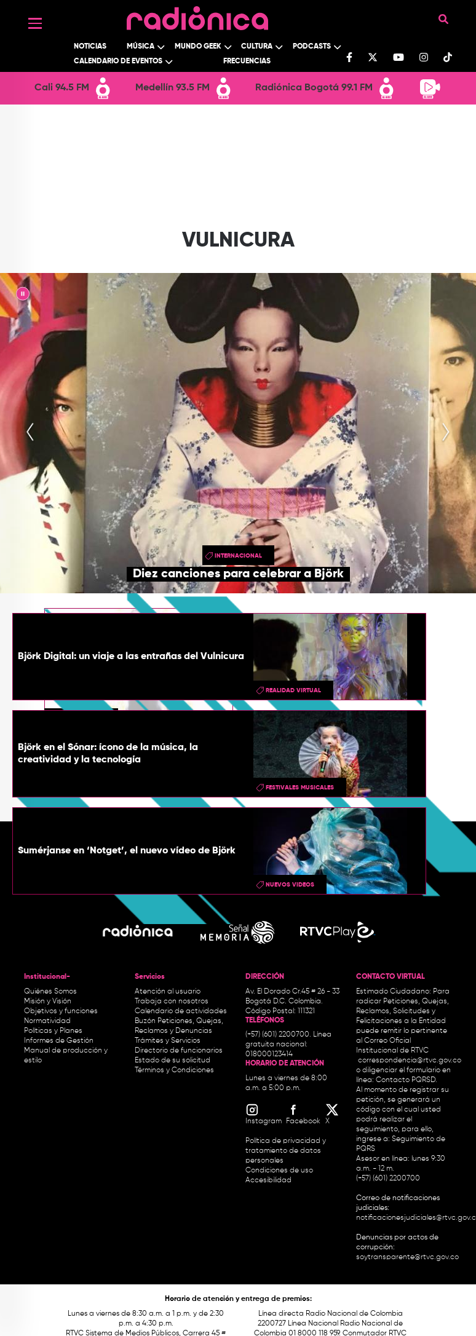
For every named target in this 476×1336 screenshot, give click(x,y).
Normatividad (47, 1021)
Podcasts (312, 46)
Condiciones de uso (279, 1170)
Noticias (90, 46)
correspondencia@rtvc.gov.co (409, 1060)
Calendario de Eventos (118, 61)
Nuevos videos (290, 885)
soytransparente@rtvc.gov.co (407, 1257)
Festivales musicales (300, 788)
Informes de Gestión (58, 1041)
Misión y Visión (47, 1001)
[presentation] (30, 433)
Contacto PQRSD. (406, 1080)
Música (140, 46)
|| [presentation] (22, 296)
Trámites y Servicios (167, 1041)
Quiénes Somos (50, 991)
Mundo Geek (198, 46)
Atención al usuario (167, 991)
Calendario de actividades (181, 1011)
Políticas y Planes (53, 1031)
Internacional (238, 556)
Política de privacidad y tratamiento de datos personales (285, 1150)
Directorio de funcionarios (179, 1050)
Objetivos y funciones (61, 1011)
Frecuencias (247, 61)
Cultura (256, 46)
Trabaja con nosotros (171, 1001)
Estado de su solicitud (172, 1060)
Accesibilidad (269, 1180)
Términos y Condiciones (174, 1070)
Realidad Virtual (293, 690)
